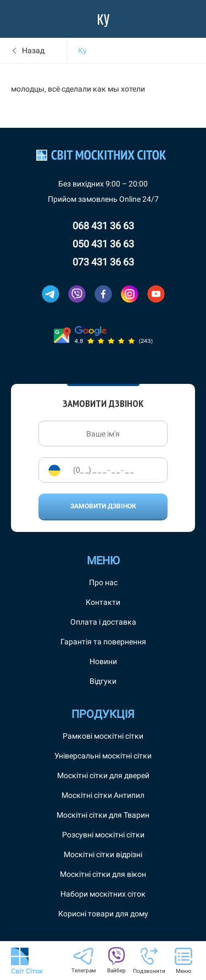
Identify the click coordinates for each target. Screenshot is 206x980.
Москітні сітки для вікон (103, 874)
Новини (103, 661)
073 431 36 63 (103, 262)
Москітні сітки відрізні (103, 854)
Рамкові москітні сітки (103, 736)
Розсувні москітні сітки (103, 834)
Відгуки (103, 681)
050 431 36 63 (103, 244)
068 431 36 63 (103, 225)
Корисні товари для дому (103, 913)
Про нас (103, 582)
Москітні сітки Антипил (103, 795)
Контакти (103, 602)
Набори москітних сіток (103, 894)
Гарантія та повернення (103, 641)
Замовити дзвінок (103, 506)
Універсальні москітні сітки (103, 755)
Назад (33, 50)
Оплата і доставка (103, 622)
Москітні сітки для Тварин (103, 815)
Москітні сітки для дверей (103, 775)
